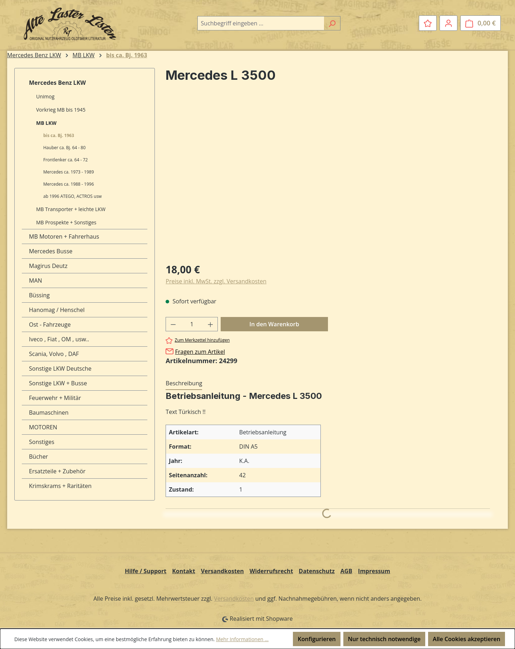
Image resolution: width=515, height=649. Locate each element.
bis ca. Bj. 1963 (58, 135)
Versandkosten (222, 571)
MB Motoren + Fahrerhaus (64, 236)
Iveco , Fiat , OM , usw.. (59, 339)
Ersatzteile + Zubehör (57, 471)
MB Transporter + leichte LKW (71, 209)
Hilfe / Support (145, 571)
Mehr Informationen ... (242, 639)
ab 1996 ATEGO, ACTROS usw (72, 196)
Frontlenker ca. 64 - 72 (65, 160)
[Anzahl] (191, 324)
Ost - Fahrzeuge (50, 324)
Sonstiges (41, 442)
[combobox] (260, 23)
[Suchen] (332, 23)
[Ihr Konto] (448, 23)
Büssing (39, 295)
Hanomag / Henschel (56, 310)
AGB (346, 571)
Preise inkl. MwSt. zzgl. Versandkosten (216, 281)
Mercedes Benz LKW (57, 83)
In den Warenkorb (274, 324)
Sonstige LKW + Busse (58, 383)
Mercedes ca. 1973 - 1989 (68, 172)
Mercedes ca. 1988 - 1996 (68, 184)
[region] (327, 179)
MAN (35, 280)
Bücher (38, 456)
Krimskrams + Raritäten (60, 486)
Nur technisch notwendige (384, 639)
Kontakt (183, 571)
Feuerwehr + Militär (55, 398)
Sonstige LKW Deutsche (60, 368)
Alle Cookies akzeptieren (466, 639)
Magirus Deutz (48, 266)
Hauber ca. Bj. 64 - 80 (64, 148)
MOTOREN (43, 427)
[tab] (184, 383)
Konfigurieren (316, 639)
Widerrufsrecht (271, 571)
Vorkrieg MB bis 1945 (60, 109)
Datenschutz (316, 571)
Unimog (45, 96)
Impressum (374, 571)
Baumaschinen (49, 412)
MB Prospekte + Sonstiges (66, 222)
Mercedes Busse (51, 251)
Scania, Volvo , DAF (54, 354)
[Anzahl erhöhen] (210, 324)
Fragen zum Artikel (200, 352)
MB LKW (46, 122)
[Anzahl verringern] (173, 324)
